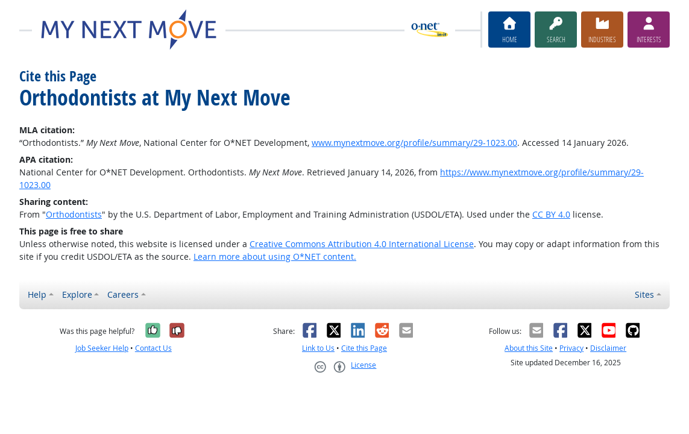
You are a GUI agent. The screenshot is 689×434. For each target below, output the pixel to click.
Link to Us (318, 348)
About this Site (529, 348)
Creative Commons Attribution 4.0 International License (362, 244)
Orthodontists (74, 214)
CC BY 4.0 (551, 214)
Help (37, 294)
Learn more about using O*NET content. (274, 256)
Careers (123, 294)
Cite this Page (364, 348)
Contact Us (153, 348)
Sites (644, 294)
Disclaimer (608, 348)
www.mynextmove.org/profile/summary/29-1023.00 (414, 142)
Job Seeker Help (101, 348)
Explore (77, 294)
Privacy (571, 348)
